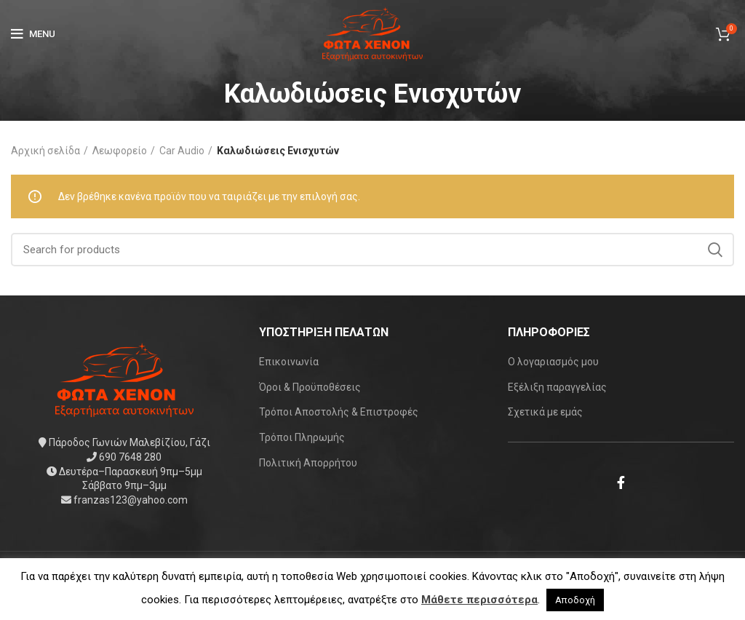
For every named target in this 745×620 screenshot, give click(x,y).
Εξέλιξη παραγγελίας (557, 387)
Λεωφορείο (119, 150)
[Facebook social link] (621, 482)
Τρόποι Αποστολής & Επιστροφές (338, 412)
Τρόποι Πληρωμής (302, 437)
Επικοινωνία (289, 361)
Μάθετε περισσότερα (479, 599)
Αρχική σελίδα (45, 150)
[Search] (372, 249)
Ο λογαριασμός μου (553, 361)
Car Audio (181, 150)
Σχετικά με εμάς (545, 412)
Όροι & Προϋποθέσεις (310, 387)
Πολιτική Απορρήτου (308, 463)
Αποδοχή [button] (575, 600)
